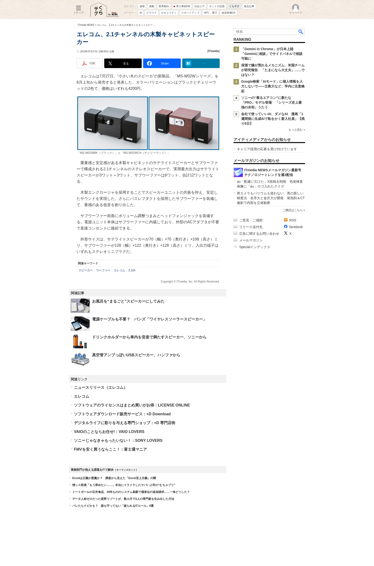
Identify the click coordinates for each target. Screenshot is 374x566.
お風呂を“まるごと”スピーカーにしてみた (128, 301)
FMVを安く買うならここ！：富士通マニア (110, 449)
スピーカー (85, 270)
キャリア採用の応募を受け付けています (267, 149)
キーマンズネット (125, 470)
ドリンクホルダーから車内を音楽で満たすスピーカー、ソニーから (149, 337)
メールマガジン (251, 240)
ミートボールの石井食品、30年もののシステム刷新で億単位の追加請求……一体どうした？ (131, 492)
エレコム (119, 270)
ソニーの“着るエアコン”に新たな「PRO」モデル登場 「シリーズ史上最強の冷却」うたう (271, 102)
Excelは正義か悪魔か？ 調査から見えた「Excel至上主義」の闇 (114, 478)
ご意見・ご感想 (251, 220)
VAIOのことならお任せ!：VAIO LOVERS (109, 432)
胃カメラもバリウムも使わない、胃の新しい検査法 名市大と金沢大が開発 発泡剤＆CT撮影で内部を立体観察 (271, 198)
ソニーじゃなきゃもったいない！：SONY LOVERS (118, 440)
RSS (292, 220)
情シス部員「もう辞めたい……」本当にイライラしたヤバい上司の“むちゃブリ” (123, 485)
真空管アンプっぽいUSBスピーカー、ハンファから (136, 355)
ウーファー (103, 270)
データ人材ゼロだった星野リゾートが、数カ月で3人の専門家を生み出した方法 (123, 499)
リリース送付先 (251, 227)
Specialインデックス (254, 247)
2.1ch (131, 270)
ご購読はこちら (293, 210)
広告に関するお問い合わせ (259, 233)
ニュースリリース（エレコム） (100, 387)
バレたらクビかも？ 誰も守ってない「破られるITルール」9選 (113, 505)
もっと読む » (296, 129)
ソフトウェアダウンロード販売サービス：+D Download (122, 414)
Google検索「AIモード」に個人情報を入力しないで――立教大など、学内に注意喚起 (273, 86)
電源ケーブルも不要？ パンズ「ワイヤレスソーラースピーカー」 (149, 319)
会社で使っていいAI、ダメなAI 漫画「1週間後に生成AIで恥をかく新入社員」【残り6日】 (273, 118)
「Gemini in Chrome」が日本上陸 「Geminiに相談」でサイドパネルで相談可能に (271, 53)
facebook (296, 227)
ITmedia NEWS (86, 25)
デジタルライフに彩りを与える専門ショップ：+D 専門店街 (124, 423)
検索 (301, 31)
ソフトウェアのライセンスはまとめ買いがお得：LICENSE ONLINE (132, 405)
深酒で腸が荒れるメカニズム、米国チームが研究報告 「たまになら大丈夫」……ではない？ (273, 70)
